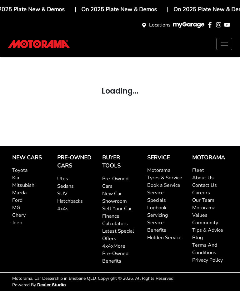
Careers (201, 192)
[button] (224, 44)
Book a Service (163, 185)
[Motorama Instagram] (220, 25)
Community (205, 222)
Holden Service (164, 237)
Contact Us (204, 185)
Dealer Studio (51, 285)
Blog (197, 237)
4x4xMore (113, 246)
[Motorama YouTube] (228, 25)
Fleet (198, 170)
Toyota (20, 170)
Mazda (19, 192)
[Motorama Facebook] (211, 25)
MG (16, 207)
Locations (160, 25)
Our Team (203, 200)
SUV (62, 193)
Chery (19, 215)
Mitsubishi (24, 185)
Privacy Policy (207, 260)
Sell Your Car (117, 208)
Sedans (65, 186)
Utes (62, 178)
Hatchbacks (70, 201)
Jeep (17, 222)
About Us (203, 177)
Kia (15, 177)
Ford (17, 200)
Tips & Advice (207, 230)
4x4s (62, 208)
